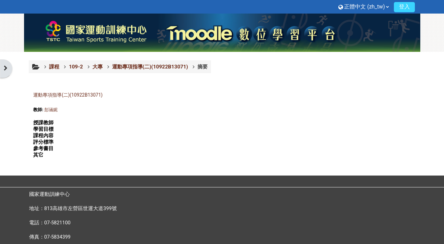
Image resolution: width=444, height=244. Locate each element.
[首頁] (222, 32)
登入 (404, 6)
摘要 (202, 67)
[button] (363, 6)
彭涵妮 (51, 109)
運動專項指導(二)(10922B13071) (68, 95)
